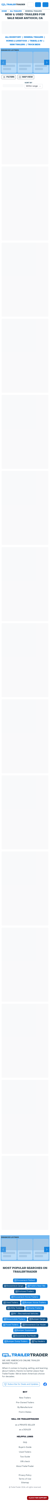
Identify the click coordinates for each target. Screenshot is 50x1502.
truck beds (34, 44)
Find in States (25, 1412)
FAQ (25, 1442)
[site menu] (30, 4)
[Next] (46, 62)
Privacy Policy (25, 1475)
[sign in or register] (45, 4)
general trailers (33, 37)
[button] (38, 4)
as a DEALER (25, 1429)
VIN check (25, 1461)
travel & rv (36, 41)
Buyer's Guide (25, 1447)
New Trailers (25, 1398)
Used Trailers (25, 1452)
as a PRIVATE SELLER (25, 1425)
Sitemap (25, 1482)
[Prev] (3, 62)
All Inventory (13, 37)
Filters (8, 77)
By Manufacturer (25, 1407)
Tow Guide (25, 1456)
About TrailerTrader (25, 1466)
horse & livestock (16, 41)
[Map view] (25, 77)
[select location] (38, 4)
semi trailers (17, 44)
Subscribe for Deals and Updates (21, 1384)
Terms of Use (25, 1479)
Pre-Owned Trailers (25, 1402)
